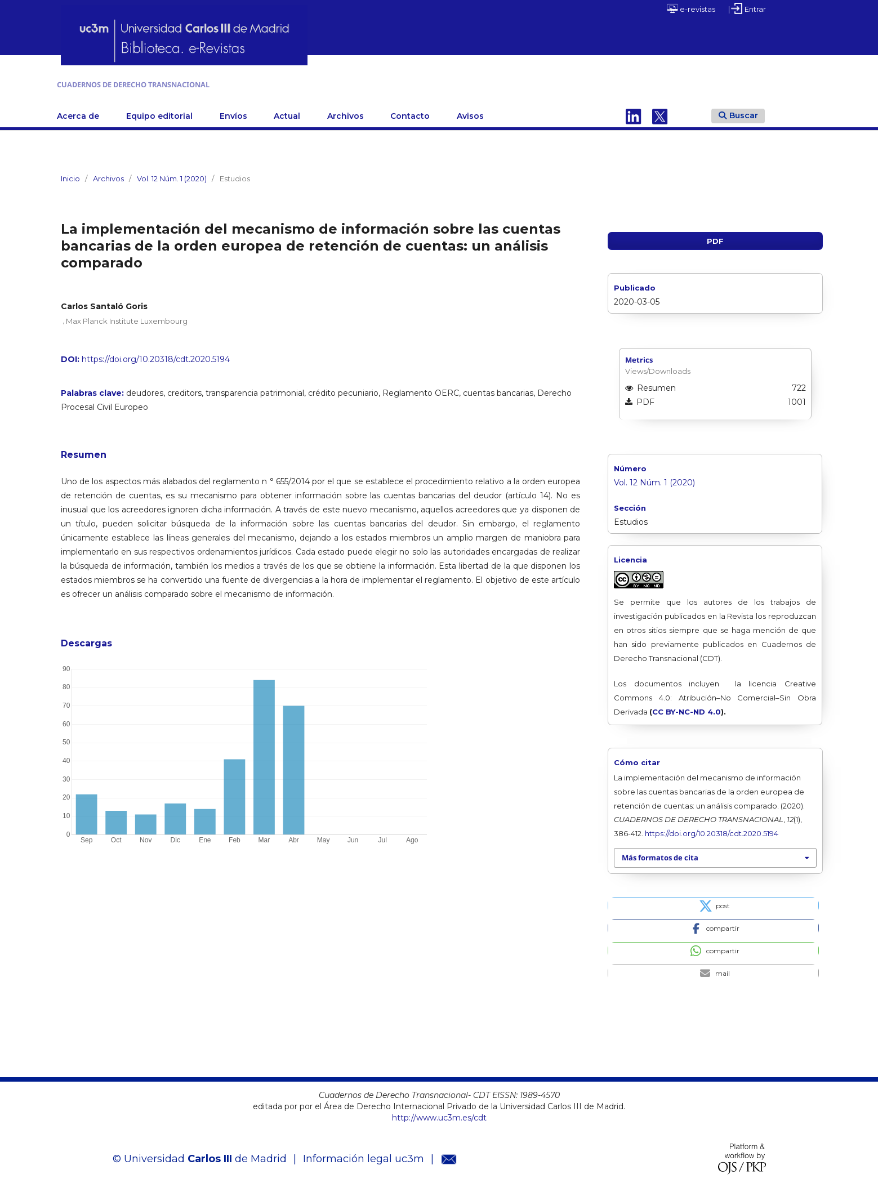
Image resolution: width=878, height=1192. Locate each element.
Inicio (70, 175)
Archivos (345, 113)
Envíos (233, 113)
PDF (715, 238)
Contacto (410, 113)
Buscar (738, 113)
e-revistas (691, 8)
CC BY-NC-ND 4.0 (686, 708)
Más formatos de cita (660, 855)
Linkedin (633, 113)
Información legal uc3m (363, 1156)
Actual (287, 113)
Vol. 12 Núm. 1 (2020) (172, 175)
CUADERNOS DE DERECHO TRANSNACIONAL (203, 83)
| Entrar (747, 8)
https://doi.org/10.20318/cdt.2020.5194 (156, 356)
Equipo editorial (159, 113)
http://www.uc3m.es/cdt (439, 1115)
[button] (713, 902)
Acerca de (78, 113)
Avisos (470, 113)
